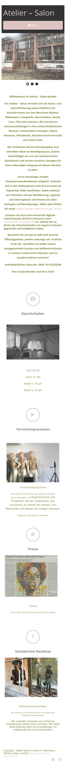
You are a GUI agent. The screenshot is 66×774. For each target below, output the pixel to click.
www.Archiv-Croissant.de (20, 221)
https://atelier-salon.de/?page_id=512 (39, 208)
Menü (33, 25)
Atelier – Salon (28, 12)
